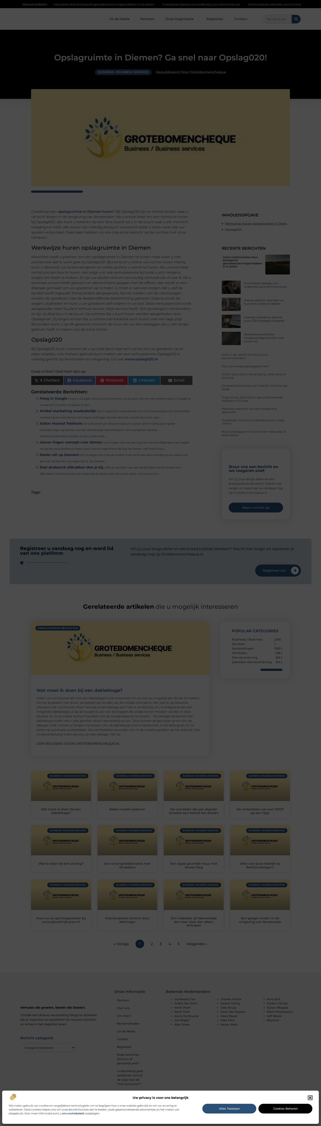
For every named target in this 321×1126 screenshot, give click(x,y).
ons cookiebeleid (73, 1113)
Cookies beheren (285, 1108)
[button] (310, 1098)
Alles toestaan (229, 1108)
